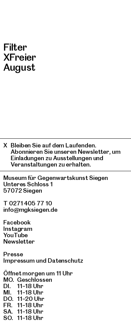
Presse (13, 254)
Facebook (17, 222)
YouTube (15, 235)
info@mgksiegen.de (30, 209)
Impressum (19, 260)
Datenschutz (65, 260)
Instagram (17, 228)
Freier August (19, 62)
